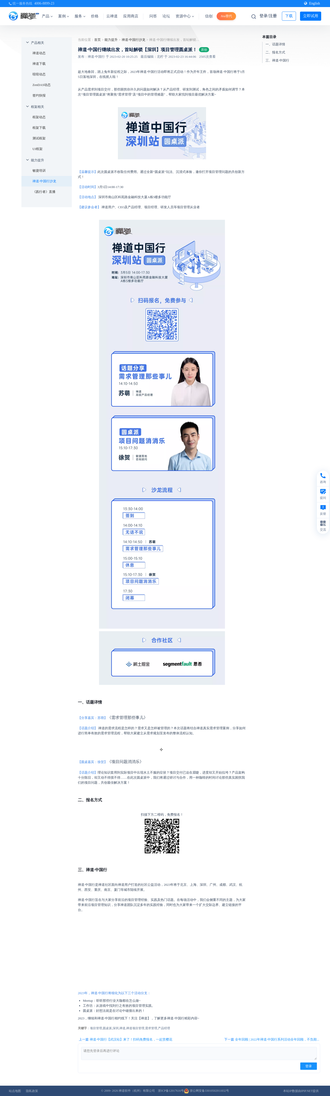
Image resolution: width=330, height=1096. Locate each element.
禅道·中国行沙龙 (44, 181)
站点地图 (15, 1091)
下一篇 (271, 1039)
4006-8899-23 (44, 3)
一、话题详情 (275, 44)
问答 (153, 16)
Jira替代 (226, 16)
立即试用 (310, 16)
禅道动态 (39, 53)
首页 (97, 40)
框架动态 (39, 117)
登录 (308, 1066)
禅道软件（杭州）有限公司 (137, 1090)
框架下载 (39, 128)
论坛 (166, 16)
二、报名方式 (275, 52)
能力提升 (37, 160)
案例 (63, 16)
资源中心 (185, 16)
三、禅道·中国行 (277, 60)
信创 (209, 16)
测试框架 (39, 138)
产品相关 (37, 43)
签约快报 (39, 95)
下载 (289, 16)
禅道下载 (39, 64)
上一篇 (125, 1039)
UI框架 (37, 149)
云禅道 (112, 16)
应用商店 (130, 16)
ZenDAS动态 (41, 85)
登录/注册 (268, 16)
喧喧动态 (39, 74)
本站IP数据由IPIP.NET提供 (301, 1091)
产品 (47, 16)
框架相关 (37, 107)
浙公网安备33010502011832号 (206, 1090)
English (312, 3)
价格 (94, 16)
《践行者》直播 (43, 192)
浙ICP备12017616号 (171, 1090)
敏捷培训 (39, 170)
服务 (80, 16)
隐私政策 (32, 1091)
